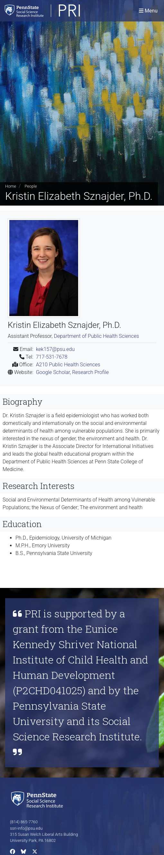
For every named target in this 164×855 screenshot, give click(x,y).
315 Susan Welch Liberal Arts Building (44, 834)
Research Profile (90, 372)
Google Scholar (53, 372)
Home (10, 186)
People (30, 186)
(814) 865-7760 (24, 821)
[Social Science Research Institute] (38, 799)
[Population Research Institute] (59, 10)
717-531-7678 (52, 357)
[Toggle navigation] (148, 11)
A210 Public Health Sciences (68, 365)
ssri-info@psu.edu (26, 828)
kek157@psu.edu (55, 349)
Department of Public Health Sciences (96, 336)
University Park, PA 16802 (33, 840)
